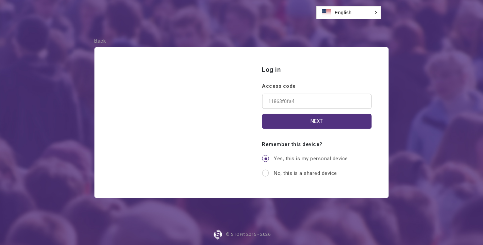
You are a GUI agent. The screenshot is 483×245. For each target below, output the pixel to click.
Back (100, 41)
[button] (349, 12)
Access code (279, 86)
